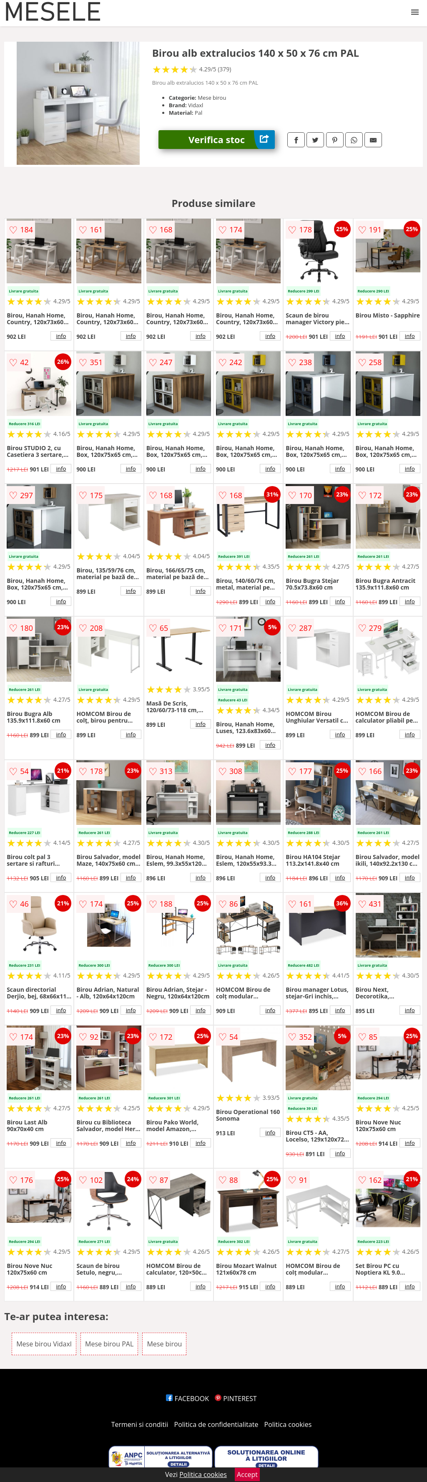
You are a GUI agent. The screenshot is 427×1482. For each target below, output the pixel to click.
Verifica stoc (231, 139)
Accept (247, 1474)
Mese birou (164, 1343)
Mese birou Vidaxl (44, 1343)
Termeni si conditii (139, 1424)
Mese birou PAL (109, 1343)
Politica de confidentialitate (216, 1424)
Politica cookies (288, 1424)
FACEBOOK (187, 1398)
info (61, 336)
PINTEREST (235, 1398)
